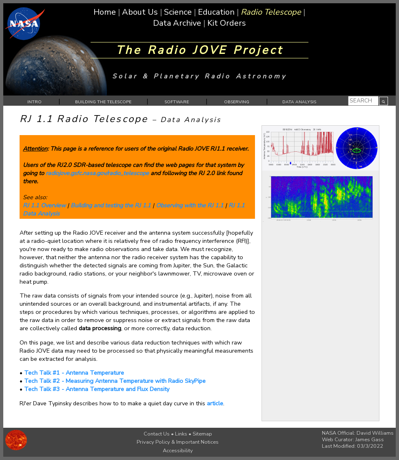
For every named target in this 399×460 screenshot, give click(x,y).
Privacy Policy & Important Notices (178, 442)
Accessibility (178, 450)
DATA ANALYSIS (299, 102)
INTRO (34, 102)
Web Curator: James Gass (353, 439)
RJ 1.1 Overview (44, 205)
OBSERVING (236, 102)
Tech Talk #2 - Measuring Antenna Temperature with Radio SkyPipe (115, 381)
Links (181, 434)
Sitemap (202, 434)
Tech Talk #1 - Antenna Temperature (74, 373)
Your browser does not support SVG (383, 101)
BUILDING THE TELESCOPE (103, 102)
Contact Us (157, 434)
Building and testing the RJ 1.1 (111, 205)
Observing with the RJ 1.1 (190, 205)
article (215, 403)
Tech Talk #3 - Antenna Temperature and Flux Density (96, 389)
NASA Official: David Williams (358, 433)
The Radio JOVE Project (199, 50)
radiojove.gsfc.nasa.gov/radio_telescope (97, 173)
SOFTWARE (176, 102)
